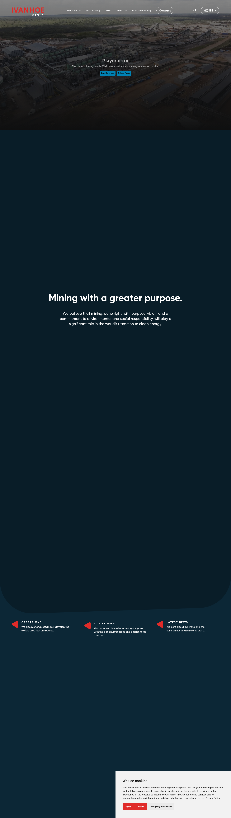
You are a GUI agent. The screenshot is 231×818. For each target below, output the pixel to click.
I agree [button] (128, 806)
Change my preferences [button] (161, 806)
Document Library (141, 10)
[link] (213, 797)
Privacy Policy (213, 797)
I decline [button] (140, 806)
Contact (165, 10)
